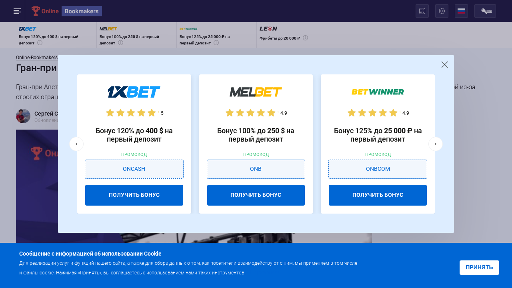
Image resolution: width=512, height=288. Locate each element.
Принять (479, 267)
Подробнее (263, 272)
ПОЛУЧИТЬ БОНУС (134, 195)
